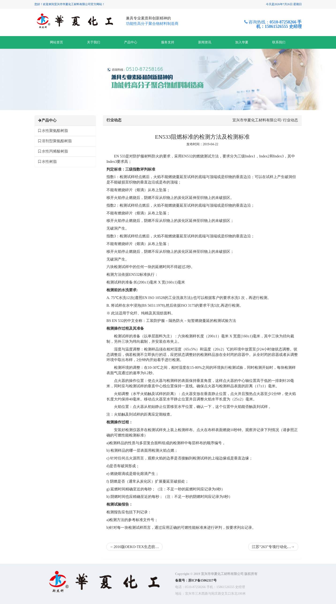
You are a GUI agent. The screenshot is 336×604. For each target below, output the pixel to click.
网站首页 (56, 42)
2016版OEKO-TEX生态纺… (134, 547)
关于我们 (93, 42)
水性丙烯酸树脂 (53, 151)
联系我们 (278, 42)
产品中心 (130, 42)
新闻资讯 (204, 42)
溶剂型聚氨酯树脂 (55, 141)
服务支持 (167, 42)
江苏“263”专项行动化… (273, 547)
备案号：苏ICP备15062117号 (196, 580)
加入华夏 (241, 42)
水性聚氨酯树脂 (53, 131)
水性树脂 (47, 162)
